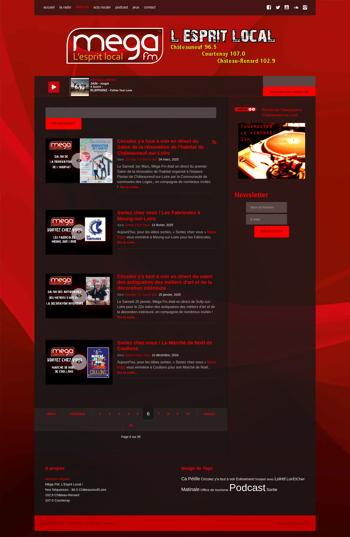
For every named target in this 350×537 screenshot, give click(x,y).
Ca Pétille (190, 478)
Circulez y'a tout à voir (218, 479)
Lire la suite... (130, 187)
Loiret (280, 478)
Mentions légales (57, 479)
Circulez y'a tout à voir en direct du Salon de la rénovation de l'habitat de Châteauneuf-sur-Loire (160, 147)
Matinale (190, 489)
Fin (131, 425)
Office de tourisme (214, 490)
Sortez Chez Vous (137, 225)
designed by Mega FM (294, 523)
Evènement (245, 479)
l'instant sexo (264, 479)
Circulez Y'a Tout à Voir (141, 159)
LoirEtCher (296, 479)
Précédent (77, 414)
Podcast (247, 487)
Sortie (272, 489)
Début (51, 414)
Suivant (209, 414)
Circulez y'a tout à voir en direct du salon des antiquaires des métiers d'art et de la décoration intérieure (165, 282)
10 (188, 414)
